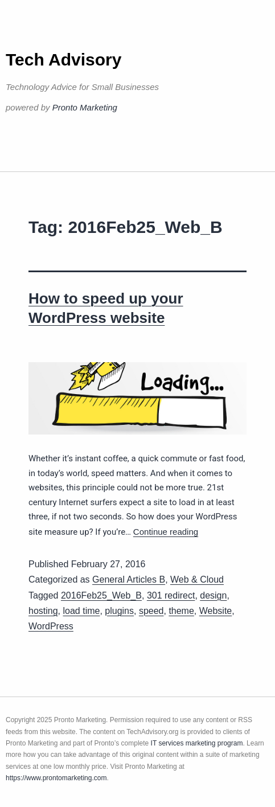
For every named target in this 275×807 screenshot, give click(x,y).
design (213, 595)
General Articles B (128, 579)
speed (151, 611)
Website (215, 611)
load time (81, 611)
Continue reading (165, 531)
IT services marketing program (197, 743)
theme (181, 611)
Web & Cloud (197, 579)
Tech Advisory (63, 59)
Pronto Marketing (84, 107)
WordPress (50, 626)
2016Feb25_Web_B (101, 595)
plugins (119, 611)
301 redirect (171, 595)
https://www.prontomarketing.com (56, 778)
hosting (43, 611)
